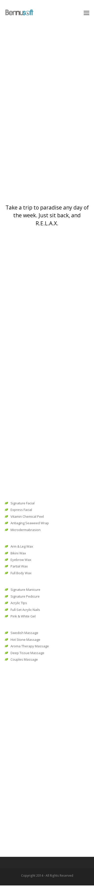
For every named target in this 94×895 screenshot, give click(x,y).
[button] (86, 12)
